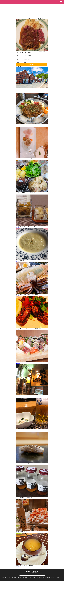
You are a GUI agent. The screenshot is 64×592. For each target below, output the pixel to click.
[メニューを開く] (61, 2)
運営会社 (3, 577)
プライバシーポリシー (8, 577)
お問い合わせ (14, 577)
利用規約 (18, 577)
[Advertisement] (32, 10)
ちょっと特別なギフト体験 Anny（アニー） (26, 577)
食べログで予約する (32, 64)
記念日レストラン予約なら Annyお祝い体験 (39, 577)
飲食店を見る (18, 193)
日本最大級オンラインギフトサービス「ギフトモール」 (54, 577)
